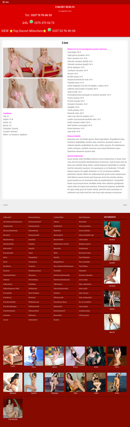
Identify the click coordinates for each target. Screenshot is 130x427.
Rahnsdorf (58, 306)
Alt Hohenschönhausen (12, 222)
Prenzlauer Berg (60, 302)
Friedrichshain (9, 311)
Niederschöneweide (62, 275)
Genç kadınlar (84, 231)
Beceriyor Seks (85, 253)
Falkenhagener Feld (11, 288)
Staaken (31, 244)
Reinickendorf (59, 311)
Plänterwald (58, 297)
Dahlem (6, 280)
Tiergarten (32, 262)
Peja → (126, 205)
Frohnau (6, 315)
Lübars (56, 222)
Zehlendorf (32, 320)
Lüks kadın (83, 240)
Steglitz (31, 248)
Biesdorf (6, 235)
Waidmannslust (34, 271)
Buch (5, 262)
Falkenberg (7, 284)
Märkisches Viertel (61, 244)
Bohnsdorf (7, 248)
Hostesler (82, 222)
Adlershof (7, 217)
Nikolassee (58, 284)
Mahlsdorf (58, 226)
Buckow (6, 271)
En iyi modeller (85, 302)
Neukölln (57, 271)
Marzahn (57, 248)
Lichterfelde (58, 217)
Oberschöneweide (61, 288)
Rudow (56, 320)
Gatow (5, 320)
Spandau (32, 240)
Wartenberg (33, 280)
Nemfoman (83, 248)
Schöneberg (33, 231)
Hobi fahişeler (84, 217)
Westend (32, 297)
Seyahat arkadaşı (85, 275)
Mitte (56, 253)
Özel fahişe (83, 266)
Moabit (56, 257)
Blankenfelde (8, 244)
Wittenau (32, 315)
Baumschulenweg (10, 231)
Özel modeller (84, 262)
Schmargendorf (34, 222)
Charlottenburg (9, 275)
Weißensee (32, 288)
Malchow (57, 231)
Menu (7, 2)
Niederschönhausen (62, 280)
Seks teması (83, 293)
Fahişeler (82, 271)
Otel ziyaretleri (85, 226)
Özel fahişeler (84, 257)
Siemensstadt (33, 235)
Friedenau (7, 297)
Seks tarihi (83, 288)
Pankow (57, 293)
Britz (5, 257)
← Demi (4, 205)
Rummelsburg (34, 217)
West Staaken (33, 293)
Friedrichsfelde (9, 302)
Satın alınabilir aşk (86, 235)
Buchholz (7, 266)
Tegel (30, 253)
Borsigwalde (8, 253)
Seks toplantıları (85, 297)
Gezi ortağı (83, 280)
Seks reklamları (85, 284)
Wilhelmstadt (33, 306)
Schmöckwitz (33, 226)
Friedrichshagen (10, 306)
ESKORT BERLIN (65, 7)
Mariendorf (58, 235)
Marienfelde (58, 240)
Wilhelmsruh (33, 302)
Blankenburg (8, 240)
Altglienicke (8, 226)
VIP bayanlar (84, 315)
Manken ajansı (85, 244)
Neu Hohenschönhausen (63, 266)
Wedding (32, 284)
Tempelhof (32, 257)
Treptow (31, 266)
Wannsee (32, 275)
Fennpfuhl (7, 293)
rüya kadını (83, 306)
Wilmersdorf (33, 311)
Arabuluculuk (84, 311)
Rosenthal (58, 315)
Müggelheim (59, 262)
